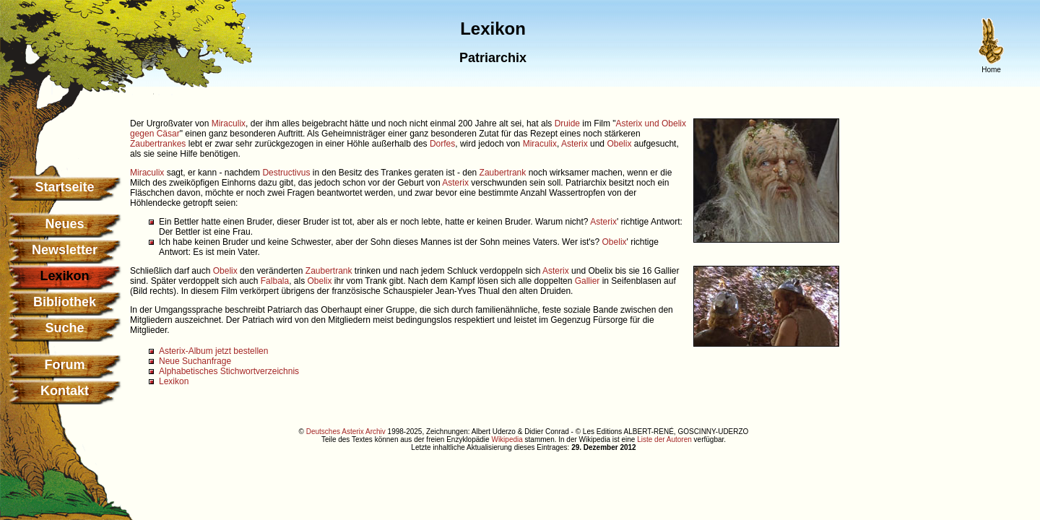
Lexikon (173, 381)
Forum (65, 365)
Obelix (619, 144)
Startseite (64, 187)
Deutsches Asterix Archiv (346, 432)
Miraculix (229, 123)
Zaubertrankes (158, 144)
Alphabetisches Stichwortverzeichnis (229, 371)
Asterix (574, 144)
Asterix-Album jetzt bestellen (213, 351)
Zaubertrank (503, 173)
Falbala (275, 281)
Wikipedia (506, 439)
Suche (64, 328)
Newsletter (65, 250)
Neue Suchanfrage (195, 361)
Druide (567, 123)
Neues (64, 224)
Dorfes (442, 144)
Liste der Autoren (664, 439)
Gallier (587, 281)
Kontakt (64, 391)
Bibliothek (64, 302)
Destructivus (286, 173)
